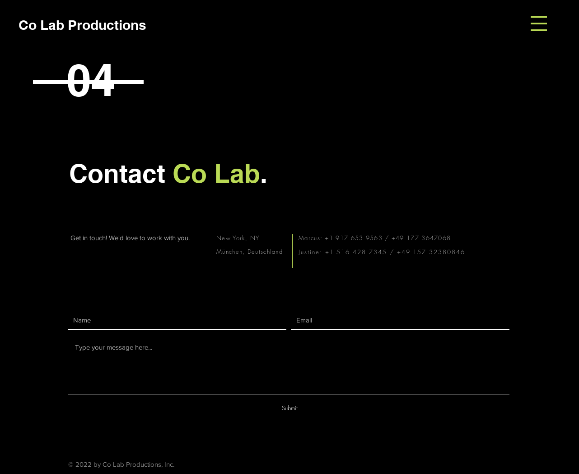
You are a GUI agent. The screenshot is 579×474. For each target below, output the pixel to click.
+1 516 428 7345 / (361, 252)
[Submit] (289, 408)
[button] (539, 23)
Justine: (312, 252)
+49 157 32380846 (432, 252)
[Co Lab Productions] (82, 25)
